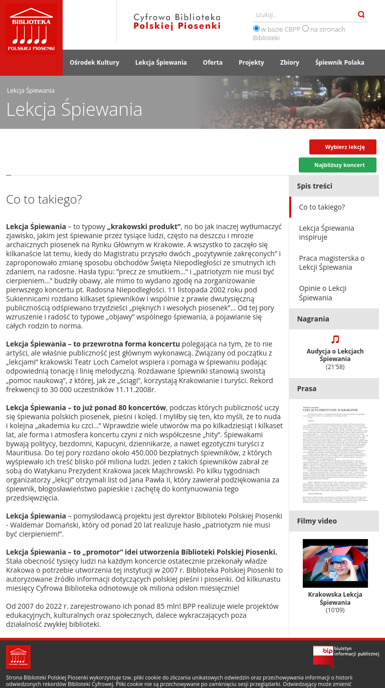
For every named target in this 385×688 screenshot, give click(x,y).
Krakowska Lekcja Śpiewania (335, 577)
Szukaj (361, 15)
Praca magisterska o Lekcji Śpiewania (331, 262)
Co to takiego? (322, 207)
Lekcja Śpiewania (161, 62)
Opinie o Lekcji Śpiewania (322, 292)
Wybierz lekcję (345, 146)
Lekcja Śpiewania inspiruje (326, 232)
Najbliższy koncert (339, 164)
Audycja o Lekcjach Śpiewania (335, 359)
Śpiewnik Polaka (339, 62)
